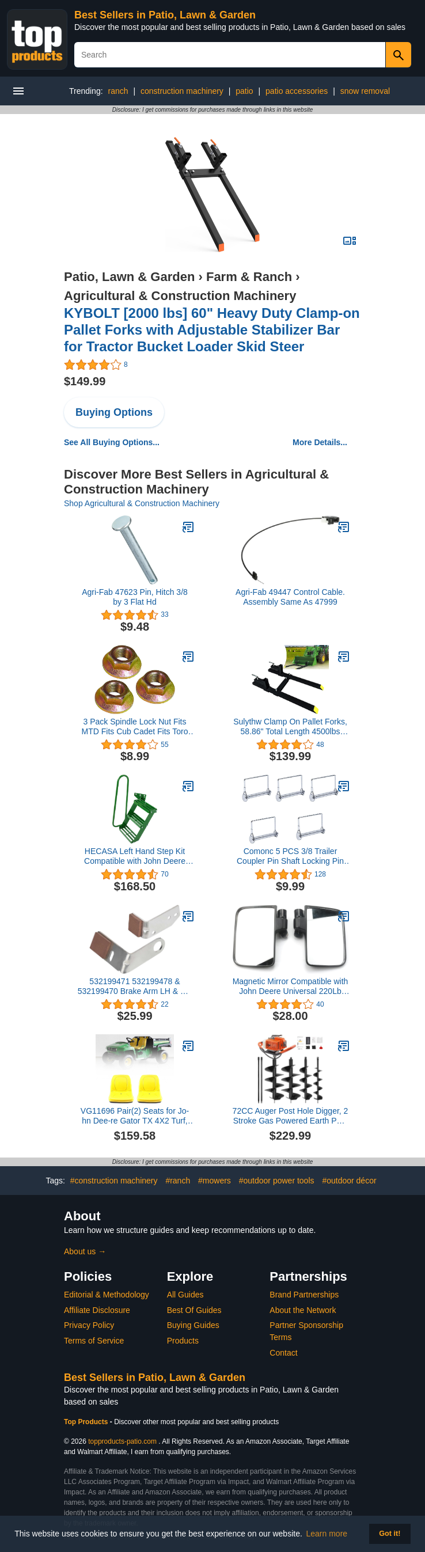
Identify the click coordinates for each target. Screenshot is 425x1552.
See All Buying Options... (112, 442)
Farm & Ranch (249, 277)
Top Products (87, 1422)
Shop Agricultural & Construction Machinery (141, 503)
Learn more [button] (327, 1533)
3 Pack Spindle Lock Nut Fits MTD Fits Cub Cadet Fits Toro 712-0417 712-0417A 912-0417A (135, 727)
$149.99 (84, 381)
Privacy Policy (89, 1325)
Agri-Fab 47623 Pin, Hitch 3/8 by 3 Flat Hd (135, 596)
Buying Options (114, 412)
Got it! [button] (389, 1534)
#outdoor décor (349, 1180)
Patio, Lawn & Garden (129, 277)
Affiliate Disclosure (97, 1310)
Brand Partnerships (304, 1294)
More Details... (320, 442)
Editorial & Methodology (106, 1294)
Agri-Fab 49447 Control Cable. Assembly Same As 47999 (290, 596)
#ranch (177, 1180)
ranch (118, 91)
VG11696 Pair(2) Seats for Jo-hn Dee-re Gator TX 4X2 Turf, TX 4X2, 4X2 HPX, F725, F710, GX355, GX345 (134, 1116)
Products (183, 1340)
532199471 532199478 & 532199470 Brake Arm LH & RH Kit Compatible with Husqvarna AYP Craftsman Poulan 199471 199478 (135, 986)
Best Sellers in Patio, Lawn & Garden (165, 15)
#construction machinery (114, 1180)
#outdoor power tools (276, 1180)
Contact (283, 1352)
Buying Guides (193, 1325)
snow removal (365, 91)
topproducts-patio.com (122, 1441)
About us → (85, 1251)
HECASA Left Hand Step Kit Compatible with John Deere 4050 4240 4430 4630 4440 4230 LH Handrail (134, 856)
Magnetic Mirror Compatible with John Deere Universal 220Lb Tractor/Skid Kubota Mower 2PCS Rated (290, 986)
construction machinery (182, 91)
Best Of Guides (194, 1310)
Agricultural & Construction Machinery (180, 296)
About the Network (303, 1310)
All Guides (185, 1294)
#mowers (214, 1180)
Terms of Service (94, 1340)
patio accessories (296, 91)
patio (244, 91)
